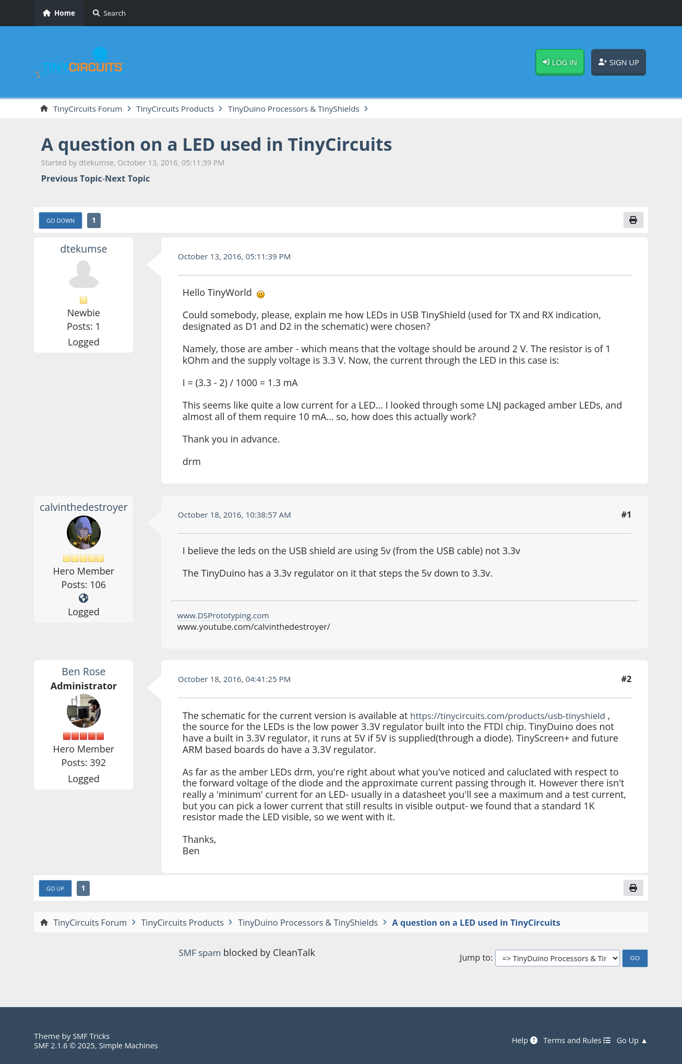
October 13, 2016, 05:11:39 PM (238, 258)
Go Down (62, 222)
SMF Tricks (92, 1036)
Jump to (475, 960)
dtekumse (83, 250)
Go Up (56, 891)
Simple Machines (134, 1045)
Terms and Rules (572, 1040)
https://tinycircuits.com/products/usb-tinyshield (514, 717)
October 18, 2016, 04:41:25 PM (238, 681)
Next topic (127, 179)
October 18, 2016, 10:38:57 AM (238, 516)
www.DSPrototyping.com (225, 617)
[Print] (632, 221)
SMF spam (199, 955)
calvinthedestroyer (85, 508)
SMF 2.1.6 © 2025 (66, 1045)
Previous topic (71, 179)
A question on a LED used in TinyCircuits (228, 145)
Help (517, 1040)
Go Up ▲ (631, 1040)
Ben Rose (83, 673)
